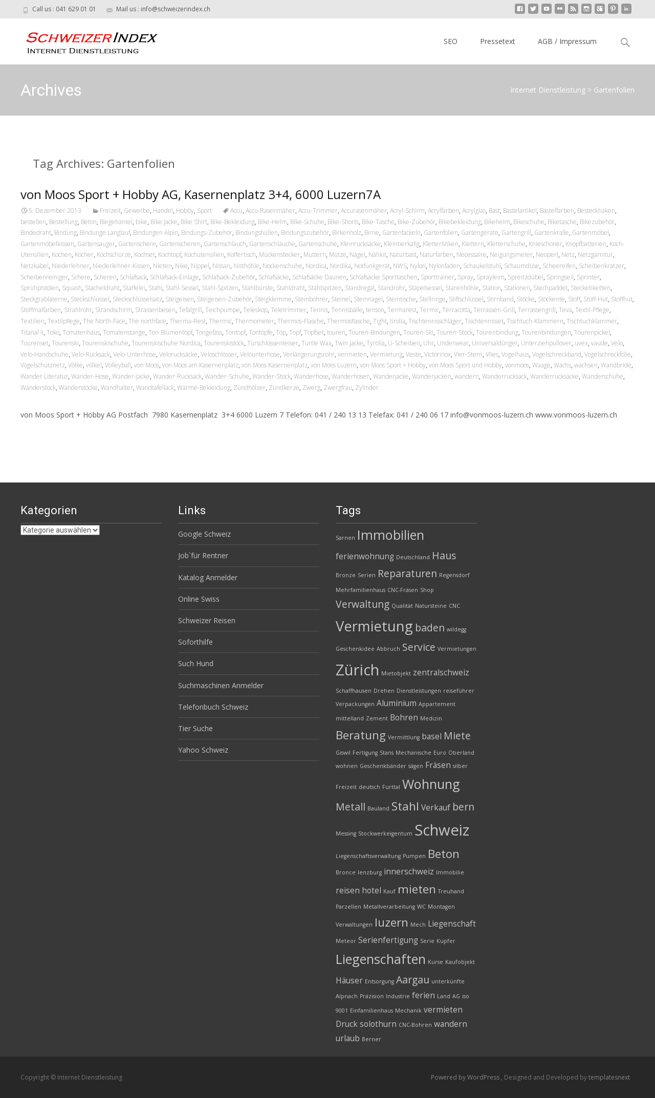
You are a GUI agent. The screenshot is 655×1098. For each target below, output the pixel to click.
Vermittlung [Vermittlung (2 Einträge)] (404, 737)
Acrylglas (474, 210)
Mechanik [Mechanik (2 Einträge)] (408, 1010)
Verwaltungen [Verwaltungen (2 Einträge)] (354, 924)
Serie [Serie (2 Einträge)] (427, 941)
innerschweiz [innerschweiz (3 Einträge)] (409, 871)
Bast (494, 210)
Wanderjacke (391, 376)
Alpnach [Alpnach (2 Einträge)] (347, 996)
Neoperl (547, 254)
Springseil (560, 277)
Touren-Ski (418, 332)
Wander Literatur (44, 376)
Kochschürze (114, 254)
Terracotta (456, 309)
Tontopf (235, 332)
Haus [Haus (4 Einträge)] (444, 555)
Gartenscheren (180, 243)
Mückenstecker (279, 254)
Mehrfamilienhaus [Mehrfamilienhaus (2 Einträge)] (360, 590)
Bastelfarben (557, 210)
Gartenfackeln (401, 232)
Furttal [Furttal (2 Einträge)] (391, 786)
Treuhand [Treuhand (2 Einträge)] (451, 891)
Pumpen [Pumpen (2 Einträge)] (414, 856)
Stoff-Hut (595, 299)
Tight (380, 321)
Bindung (65, 232)
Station (491, 287)
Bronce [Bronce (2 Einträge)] (346, 872)
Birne (371, 232)
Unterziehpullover (546, 343)
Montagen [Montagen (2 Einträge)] (441, 906)
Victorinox (437, 354)
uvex (581, 343)
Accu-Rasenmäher (270, 210)
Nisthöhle (246, 265)
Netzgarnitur (595, 254)
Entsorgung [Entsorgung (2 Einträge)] (379, 981)
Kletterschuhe (506, 243)
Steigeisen (179, 299)
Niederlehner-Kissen (121, 265)
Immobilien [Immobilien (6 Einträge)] (390, 534)
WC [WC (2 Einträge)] (421, 906)
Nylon (418, 265)
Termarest (402, 309)
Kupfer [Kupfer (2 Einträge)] (445, 941)
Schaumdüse (521, 265)
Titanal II (31, 332)
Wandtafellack (155, 387)
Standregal (360, 287)
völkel (94, 365)
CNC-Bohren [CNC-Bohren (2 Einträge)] (415, 1024)
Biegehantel (116, 221)
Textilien (32, 321)
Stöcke (526, 299)
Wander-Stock (271, 376)
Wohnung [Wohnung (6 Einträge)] (431, 784)
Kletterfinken (440, 243)
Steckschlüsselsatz (137, 299)
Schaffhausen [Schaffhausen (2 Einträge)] (354, 690)
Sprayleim (490, 277)
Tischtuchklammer (591, 321)
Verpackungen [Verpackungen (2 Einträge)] (355, 704)
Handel (163, 210)
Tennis (319, 309)
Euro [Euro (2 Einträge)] (439, 752)
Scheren (105, 277)
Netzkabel (34, 265)
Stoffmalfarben (40, 309)
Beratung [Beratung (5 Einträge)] (361, 735)
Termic (429, 309)
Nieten (162, 265)
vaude (599, 343)
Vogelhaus (515, 354)
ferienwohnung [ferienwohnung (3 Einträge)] (365, 556)
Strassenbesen (155, 309)
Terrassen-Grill (494, 309)
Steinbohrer (311, 299)
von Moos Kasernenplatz (275, 365)
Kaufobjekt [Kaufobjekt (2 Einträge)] (460, 961)
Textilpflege (64, 321)
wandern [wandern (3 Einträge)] (450, 1024)
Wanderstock (38, 387)
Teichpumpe (222, 309)
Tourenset (34, 343)
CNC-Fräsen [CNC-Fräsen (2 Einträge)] (402, 590)
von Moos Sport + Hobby (393, 365)
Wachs (562, 365)
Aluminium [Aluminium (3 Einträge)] (397, 703)
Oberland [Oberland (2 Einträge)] (461, 752)
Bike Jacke (164, 221)
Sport (204, 210)
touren (336, 332)
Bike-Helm (272, 221)
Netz (568, 254)
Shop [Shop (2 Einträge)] (427, 590)
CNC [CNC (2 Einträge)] (454, 605)
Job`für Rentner (203, 555)
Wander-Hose (90, 376)
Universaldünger (495, 343)
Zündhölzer (249, 387)
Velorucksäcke (178, 354)
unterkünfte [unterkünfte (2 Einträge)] (448, 981)
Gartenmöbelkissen (47, 243)
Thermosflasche (348, 321)
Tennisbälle (347, 309)
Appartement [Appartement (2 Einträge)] (437, 704)
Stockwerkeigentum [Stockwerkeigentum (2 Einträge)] (385, 833)
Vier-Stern (468, 354)
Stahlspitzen (325, 287)
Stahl (155, 287)
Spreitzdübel (525, 277)
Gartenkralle (551, 232)
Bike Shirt (194, 221)
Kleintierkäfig (402, 243)
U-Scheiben (404, 343)
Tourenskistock (224, 343)
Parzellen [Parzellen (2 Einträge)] (348, 906)
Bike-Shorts (343, 221)
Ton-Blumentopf (170, 332)
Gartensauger (96, 243)
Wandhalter (117, 387)
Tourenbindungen (546, 332)
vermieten (352, 354)
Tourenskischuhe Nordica (166, 343)
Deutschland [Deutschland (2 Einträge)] (413, 557)
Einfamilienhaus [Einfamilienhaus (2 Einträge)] (371, 1010)
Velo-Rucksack (91, 354)
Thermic (220, 321)
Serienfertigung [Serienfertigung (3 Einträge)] (388, 940)
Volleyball (118, 365)
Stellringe (432, 299)
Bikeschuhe (528, 221)
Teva (565, 309)
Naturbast (403, 254)
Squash (72, 287)
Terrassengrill (537, 309)
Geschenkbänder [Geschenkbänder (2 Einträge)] (383, 766)
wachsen (586, 365)
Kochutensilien (204, 254)
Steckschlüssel (90, 299)
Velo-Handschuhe (44, 354)
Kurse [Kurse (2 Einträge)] (435, 961)
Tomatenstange (124, 332)
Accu (236, 210)
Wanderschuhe (602, 376)
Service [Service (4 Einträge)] (418, 647)
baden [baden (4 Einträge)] (430, 627)
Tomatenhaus (81, 332)
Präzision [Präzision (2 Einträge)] (372, 996)
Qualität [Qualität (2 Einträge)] (402, 605)
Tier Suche (195, 728)
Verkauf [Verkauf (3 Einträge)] (435, 807)
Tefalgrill (190, 309)
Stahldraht (290, 287)
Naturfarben (436, 254)
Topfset (314, 332)
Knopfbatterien (585, 243)
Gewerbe (137, 210)
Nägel (357, 254)
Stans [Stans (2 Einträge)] (387, 752)
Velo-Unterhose (134, 354)
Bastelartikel (520, 210)
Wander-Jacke (131, 376)
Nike (181, 265)
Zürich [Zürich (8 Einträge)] (357, 670)
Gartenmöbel (590, 232)
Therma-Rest (187, 321)
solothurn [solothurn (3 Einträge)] (378, 1024)
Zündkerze (284, 387)
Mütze (337, 254)
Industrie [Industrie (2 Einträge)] (398, 996)
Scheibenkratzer (601, 265)
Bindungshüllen (256, 232)
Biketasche (562, 221)
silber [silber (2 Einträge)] (460, 766)
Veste (413, 354)
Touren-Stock (454, 332)
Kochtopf (169, 254)
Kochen (62, 254)
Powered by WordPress (466, 1077)
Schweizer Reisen (206, 620)
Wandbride (616, 365)
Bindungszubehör (305, 232)
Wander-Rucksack (177, 376)
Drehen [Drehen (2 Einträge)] (384, 690)
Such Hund (195, 663)
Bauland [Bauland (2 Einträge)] (378, 808)
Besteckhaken (596, 210)
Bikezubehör (597, 221)
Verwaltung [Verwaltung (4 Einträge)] (362, 604)
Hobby (185, 210)
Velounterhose (260, 354)
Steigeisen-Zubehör (224, 299)
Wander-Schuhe (227, 376)
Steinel (341, 299)
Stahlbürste (257, 287)
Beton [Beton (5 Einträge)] (444, 854)
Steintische (401, 299)
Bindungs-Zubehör (206, 232)
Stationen (517, 287)
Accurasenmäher (364, 210)
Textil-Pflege (592, 309)
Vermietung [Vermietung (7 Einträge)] (374, 626)
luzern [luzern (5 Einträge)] (391, 922)
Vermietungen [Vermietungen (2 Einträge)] (457, 648)
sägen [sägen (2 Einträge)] (415, 766)
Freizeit (110, 210)
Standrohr (391, 287)
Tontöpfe (261, 332)
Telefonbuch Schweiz (213, 707)
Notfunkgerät (372, 265)
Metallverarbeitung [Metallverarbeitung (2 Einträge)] (389, 906)
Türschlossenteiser (272, 343)
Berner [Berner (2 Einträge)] (371, 1039)
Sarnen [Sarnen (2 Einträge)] (345, 537)
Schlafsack (133, 277)
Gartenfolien (441, 232)
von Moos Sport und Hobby (465, 365)
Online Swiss (199, 599)
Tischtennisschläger (435, 321)
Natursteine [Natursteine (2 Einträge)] (431, 605)
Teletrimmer (289, 309)
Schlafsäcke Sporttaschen (384, 277)
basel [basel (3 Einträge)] (432, 736)
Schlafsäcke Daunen (319, 277)
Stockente (551, 299)
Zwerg (311, 387)
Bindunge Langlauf (105, 232)
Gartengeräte (479, 232)
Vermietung (386, 354)
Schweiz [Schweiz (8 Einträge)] (441, 830)
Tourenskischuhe (105, 343)
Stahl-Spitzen (220, 287)
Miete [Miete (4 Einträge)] (457, 735)
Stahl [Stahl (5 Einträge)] (405, 806)
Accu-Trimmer (318, 210)
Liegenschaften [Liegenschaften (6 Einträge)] (381, 959)
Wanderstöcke (78, 387)
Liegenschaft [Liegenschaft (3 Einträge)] (452, 923)
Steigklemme (273, 299)
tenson (375, 309)
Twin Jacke (349, 343)
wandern (466, 376)
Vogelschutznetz (42, 365)
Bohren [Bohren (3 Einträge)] (404, 717)
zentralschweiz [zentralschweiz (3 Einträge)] (441, 672)
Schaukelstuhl (482, 265)
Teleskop (255, 309)
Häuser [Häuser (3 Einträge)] (349, 980)
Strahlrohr (78, 309)
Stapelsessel (425, 287)
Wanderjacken (431, 376)
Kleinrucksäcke (360, 243)
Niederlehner (71, 265)
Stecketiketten (590, 287)
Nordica (315, 265)
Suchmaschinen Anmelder (221, 685)
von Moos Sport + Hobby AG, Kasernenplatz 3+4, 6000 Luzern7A (200, 194)
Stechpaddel (550, 287)
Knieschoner (545, 243)
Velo (617, 343)
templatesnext (609, 1077)
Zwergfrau (337, 387)
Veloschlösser (219, 354)
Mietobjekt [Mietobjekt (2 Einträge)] (396, 673)
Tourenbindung (497, 332)
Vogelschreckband (556, 354)
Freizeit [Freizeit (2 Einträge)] (346, 786)
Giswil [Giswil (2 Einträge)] (343, 752)
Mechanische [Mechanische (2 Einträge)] (413, 752)
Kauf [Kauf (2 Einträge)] (389, 891)
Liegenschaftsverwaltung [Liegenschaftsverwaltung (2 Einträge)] (368, 856)
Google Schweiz (204, 534)
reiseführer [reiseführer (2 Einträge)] (458, 690)
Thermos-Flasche (300, 321)
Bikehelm (497, 221)
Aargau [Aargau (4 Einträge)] (412, 979)
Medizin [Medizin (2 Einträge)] (431, 718)
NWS (400, 265)
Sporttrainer (437, 277)
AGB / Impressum (567, 41)
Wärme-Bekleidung (203, 387)
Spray (465, 277)
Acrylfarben (443, 210)
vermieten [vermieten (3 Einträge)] (443, 1009)
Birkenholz (346, 232)
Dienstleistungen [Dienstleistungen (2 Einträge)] (419, 690)
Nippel (200, 265)
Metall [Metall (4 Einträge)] (350, 807)
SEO (450, 41)
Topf (295, 332)
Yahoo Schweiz (203, 750)
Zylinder (367, 387)
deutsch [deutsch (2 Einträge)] (369, 786)
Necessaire (471, 254)
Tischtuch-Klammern (535, 321)
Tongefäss (208, 332)
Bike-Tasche (378, 221)
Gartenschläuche (272, 243)
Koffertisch (241, 254)
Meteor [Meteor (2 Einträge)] (346, 941)
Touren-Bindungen (374, 332)
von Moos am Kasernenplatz (200, 365)
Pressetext (497, 41)
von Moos (146, 365)
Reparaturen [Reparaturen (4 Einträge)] (407, 573)
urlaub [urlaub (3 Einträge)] (348, 1038)
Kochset (144, 254)
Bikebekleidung (460, 221)
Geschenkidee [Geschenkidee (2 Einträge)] (355, 648)
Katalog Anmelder (207, 577)
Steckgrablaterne (44, 299)
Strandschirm (113, 309)
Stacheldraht (102, 287)
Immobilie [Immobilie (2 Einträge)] (450, 872)
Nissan (221, 265)
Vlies (492, 354)
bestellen (33, 221)
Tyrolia (375, 343)
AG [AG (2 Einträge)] (456, 996)
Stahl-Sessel (182, 287)
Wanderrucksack (504, 376)
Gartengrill (516, 232)
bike (141, 221)
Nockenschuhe (282, 265)
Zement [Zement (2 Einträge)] (377, 718)
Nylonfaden (444, 265)
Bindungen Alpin (155, 232)
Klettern (473, 243)
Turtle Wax (316, 343)
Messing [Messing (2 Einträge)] (346, 833)
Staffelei (134, 287)
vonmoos (517, 365)
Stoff (574, 299)
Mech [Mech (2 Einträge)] (418, 924)
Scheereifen (559, 265)
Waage (541, 365)
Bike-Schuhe (307, 221)
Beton (89, 221)
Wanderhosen (351, 376)
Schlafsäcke (273, 277)
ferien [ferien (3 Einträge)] (423, 995)
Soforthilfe (195, 642)
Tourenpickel (592, 332)
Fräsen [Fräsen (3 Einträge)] (438, 765)
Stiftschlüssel (466, 299)
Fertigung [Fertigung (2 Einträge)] (365, 752)
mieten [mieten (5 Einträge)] (417, 889)
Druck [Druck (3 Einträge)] (347, 1024)
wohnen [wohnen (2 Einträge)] (347, 766)
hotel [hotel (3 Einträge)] (371, 890)
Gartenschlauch (225, 243)
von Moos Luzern (334, 365)
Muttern (314, 254)
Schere (81, 277)
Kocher (84, 254)
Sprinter (588, 277)
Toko (53, 332)
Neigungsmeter (511, 254)
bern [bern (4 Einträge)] (463, 807)
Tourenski (65, 343)
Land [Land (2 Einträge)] (443, 996)
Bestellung (63, 221)
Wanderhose (311, 376)
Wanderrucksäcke (554, 376)
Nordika (340, 265)
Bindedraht (35, 232)
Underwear (453, 343)
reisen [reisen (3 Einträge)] (348, 890)
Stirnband (500, 299)
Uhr (428, 343)
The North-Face (104, 321)
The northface (147, 321)
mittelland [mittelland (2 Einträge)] (350, 718)
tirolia (397, 321)
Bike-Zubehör (416, 221)
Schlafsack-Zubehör (228, 277)
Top (281, 332)
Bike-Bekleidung (232, 221)
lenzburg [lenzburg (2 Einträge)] (370, 872)
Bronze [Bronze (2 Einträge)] (346, 575)
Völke (75, 365)
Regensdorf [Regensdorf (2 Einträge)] (454, 575)
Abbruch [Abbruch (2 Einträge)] (388, 648)
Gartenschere (137, 243)
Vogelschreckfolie (607, 354)
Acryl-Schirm (407, 210)
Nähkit (377, 254)
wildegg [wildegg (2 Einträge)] (456, 629)
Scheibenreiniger (44, 277)
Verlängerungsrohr (309, 354)
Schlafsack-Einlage (174, 277)
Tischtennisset (484, 321)
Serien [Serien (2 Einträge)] (367, 575)
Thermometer (254, 321)
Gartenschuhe (317, 243)
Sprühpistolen (39, 287)
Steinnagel (368, 299)
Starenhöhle (462, 287)
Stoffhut (621, 299)
